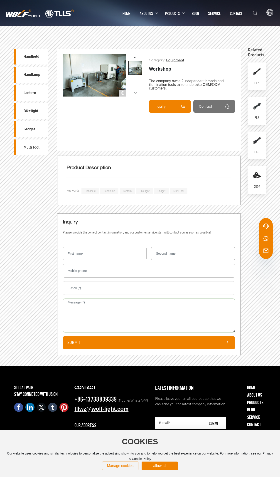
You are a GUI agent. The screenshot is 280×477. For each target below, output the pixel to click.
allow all (159, 466)
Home (251, 387)
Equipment (175, 60)
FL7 (257, 118)
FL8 (256, 152)
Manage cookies (120, 466)
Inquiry (160, 106)
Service (253, 417)
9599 (257, 187)
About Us (254, 394)
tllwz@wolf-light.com (101, 409)
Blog (251, 409)
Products (255, 402)
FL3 (256, 83)
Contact (205, 106)
